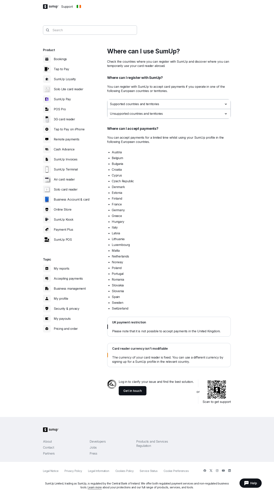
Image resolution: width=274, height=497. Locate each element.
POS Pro (60, 109)
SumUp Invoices (65, 159)
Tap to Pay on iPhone (69, 129)
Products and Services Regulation (152, 444)
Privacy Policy (73, 471)
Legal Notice (50, 471)
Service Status (148, 471)
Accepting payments (68, 278)
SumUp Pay (62, 99)
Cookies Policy (124, 471)
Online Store (62, 209)
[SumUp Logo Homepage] (52, 6)
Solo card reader (65, 189)
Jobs (93, 447)
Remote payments (66, 139)
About (47, 441)
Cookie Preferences (176, 471)
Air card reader (64, 179)
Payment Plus (63, 229)
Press (93, 453)
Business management (70, 288)
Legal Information (98, 471)
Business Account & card (71, 199)
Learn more (95, 487)
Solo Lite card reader (68, 89)
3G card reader (64, 119)
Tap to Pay (61, 69)
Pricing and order (66, 329)
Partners (49, 453)
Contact (48, 447)
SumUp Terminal (66, 169)
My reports (61, 268)
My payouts (62, 319)
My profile (61, 298)
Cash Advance (64, 149)
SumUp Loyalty (65, 79)
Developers (98, 441)
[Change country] (78, 6)
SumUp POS (63, 239)
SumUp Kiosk (63, 219)
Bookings (60, 59)
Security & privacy (66, 309)
